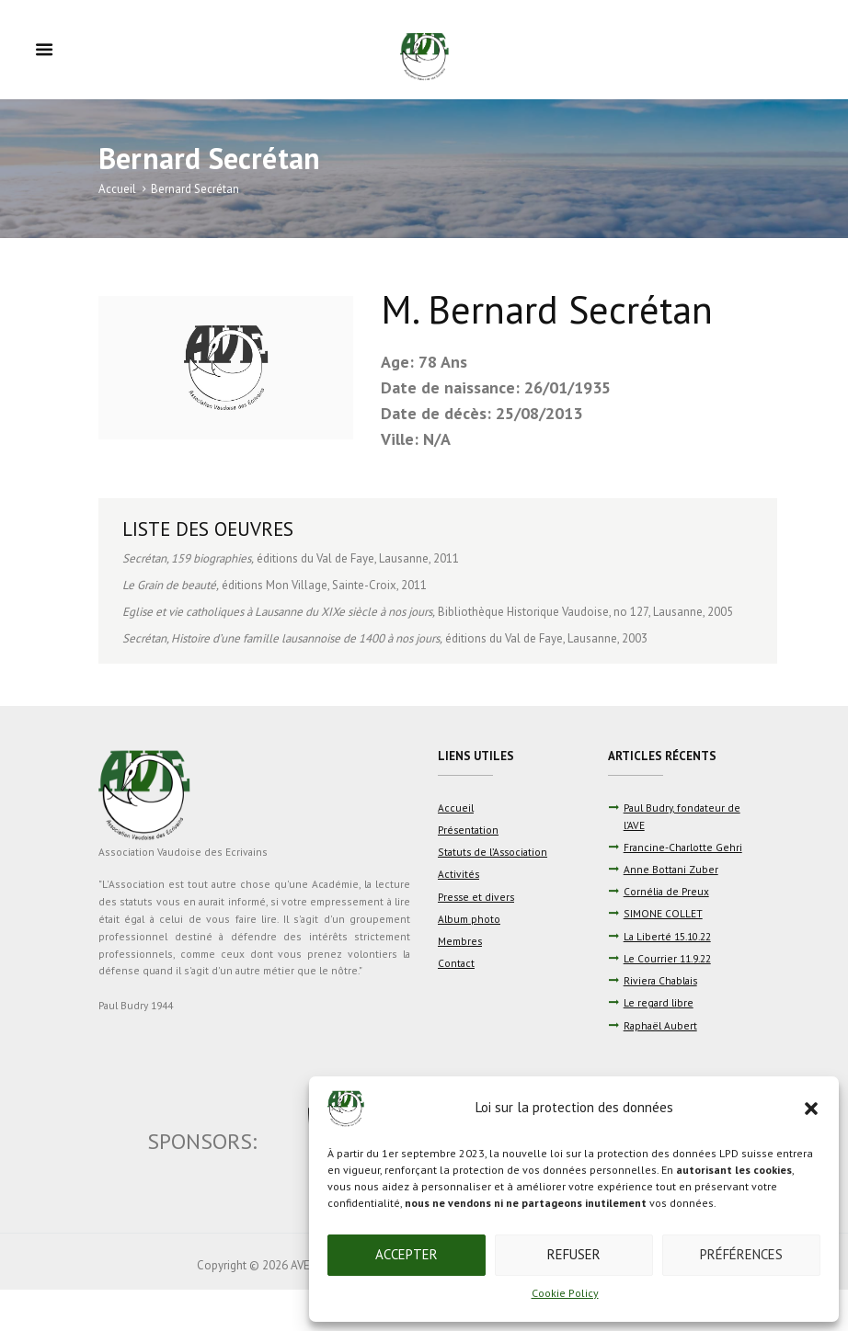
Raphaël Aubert (660, 1025)
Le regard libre (658, 1002)
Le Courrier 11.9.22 (667, 958)
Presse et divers (476, 897)
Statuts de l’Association (492, 852)
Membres (460, 941)
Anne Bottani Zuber (671, 869)
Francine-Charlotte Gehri (683, 847)
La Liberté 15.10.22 (667, 936)
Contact (456, 963)
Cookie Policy (565, 1293)
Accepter (406, 1254)
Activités (458, 874)
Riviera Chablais (660, 980)
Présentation (468, 829)
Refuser (574, 1254)
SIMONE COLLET (663, 913)
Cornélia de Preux (666, 891)
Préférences (741, 1254)
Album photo (469, 919)
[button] (811, 1108)
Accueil (117, 189)
